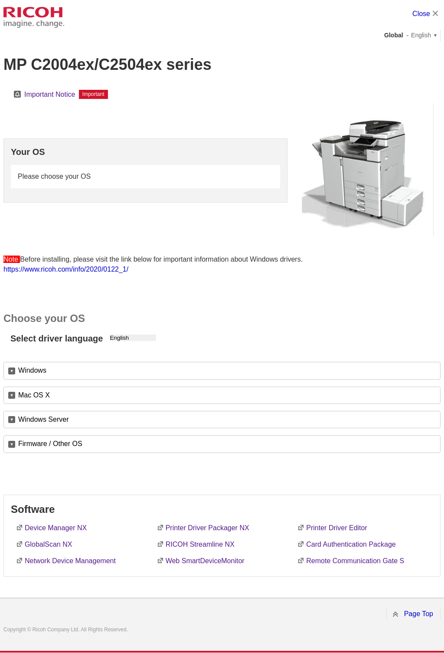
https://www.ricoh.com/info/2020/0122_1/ (65, 269)
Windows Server (43, 419)
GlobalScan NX (48, 544)
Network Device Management (70, 560)
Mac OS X (34, 395)
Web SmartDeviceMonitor (205, 560)
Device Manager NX (56, 528)
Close (421, 13)
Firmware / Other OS (50, 443)
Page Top (418, 613)
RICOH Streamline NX (200, 544)
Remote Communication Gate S (355, 560)
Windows (32, 370)
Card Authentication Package (350, 544)
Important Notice (49, 94)
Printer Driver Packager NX (207, 528)
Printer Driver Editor (336, 528)
